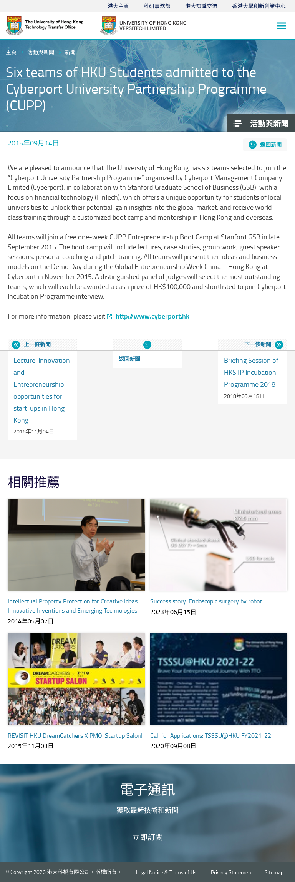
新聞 (70, 52)
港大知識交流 (201, 6)
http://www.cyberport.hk (152, 316)
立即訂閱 (147, 837)
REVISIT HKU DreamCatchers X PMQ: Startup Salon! (75, 735)
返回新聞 (271, 144)
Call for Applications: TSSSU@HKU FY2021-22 (210, 735)
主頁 (11, 52)
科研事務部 (157, 6)
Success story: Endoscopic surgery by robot (206, 601)
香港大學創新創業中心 (259, 6)
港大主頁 (118, 6)
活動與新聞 (40, 52)
